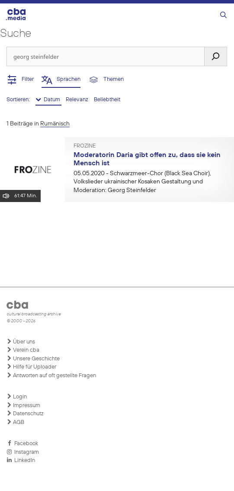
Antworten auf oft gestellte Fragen (51, 375)
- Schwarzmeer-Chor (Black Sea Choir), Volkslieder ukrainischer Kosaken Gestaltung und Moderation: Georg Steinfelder (142, 181)
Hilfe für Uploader (31, 367)
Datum (48, 99)
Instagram (22, 452)
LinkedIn (20, 460)
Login (16, 397)
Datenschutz (25, 414)
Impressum (23, 405)
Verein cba (22, 350)
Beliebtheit (107, 100)
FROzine (85, 146)
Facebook (22, 443)
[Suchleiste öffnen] (223, 15)
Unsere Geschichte (33, 359)
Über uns (20, 342)
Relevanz (78, 100)
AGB (15, 422)
